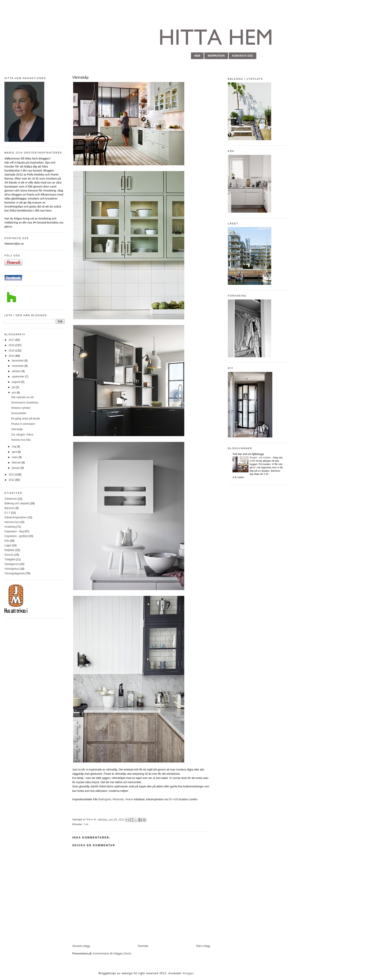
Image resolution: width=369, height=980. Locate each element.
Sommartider (18, 413)
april (15, 451)
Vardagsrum (11, 564)
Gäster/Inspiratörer (15, 517)
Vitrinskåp (17, 429)
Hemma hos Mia (20, 439)
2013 (12, 474)
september (18, 376)
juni (14, 392)
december (18, 360)
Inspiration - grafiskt (16, 536)
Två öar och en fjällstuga (248, 454)
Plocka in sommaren (23, 423)
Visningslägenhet (14, 573)
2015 (12, 350)
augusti (16, 381)
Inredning (10, 526)
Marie (90, 819)
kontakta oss (242, 55)
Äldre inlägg (203, 946)
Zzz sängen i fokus (22, 434)
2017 (12, 339)
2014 (12, 355)
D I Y (7, 512)
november (18, 365)
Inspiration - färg (14, 531)
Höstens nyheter (20, 407)
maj (14, 446)
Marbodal (118, 799)
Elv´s (171, 799)
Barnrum (9, 508)
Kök (6, 540)
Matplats (9, 550)
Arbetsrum (10, 498)
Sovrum (9, 554)
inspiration (216, 55)
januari (16, 467)
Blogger (188, 973)
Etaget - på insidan (260, 457)
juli (14, 387)
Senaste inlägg (81, 946)
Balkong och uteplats (16, 503)
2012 (12, 479)
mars (15, 457)
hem (197, 55)
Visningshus (11, 568)
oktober (16, 371)
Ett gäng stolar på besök (25, 418)
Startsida (143, 946)
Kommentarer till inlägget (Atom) (112, 953)
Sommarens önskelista (24, 402)
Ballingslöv (104, 799)
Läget (7, 545)
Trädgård (9, 559)
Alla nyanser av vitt (22, 397)
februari (17, 462)
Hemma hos (11, 522)
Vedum (129, 799)
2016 (12, 345)
